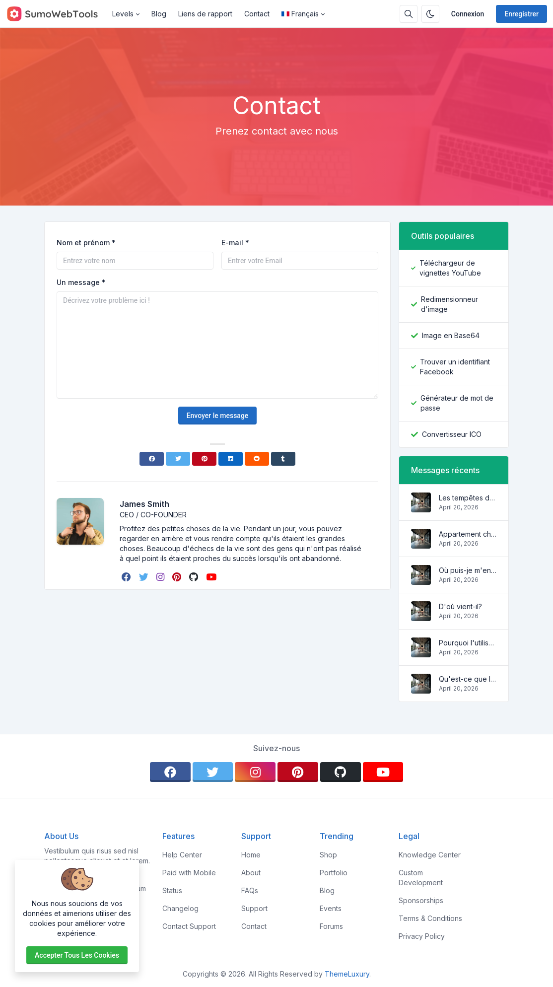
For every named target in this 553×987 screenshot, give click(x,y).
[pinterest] (177, 576)
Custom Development (421, 877)
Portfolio (333, 872)
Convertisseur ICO (452, 434)
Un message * (81, 282)
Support (254, 908)
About (251, 872)
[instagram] (161, 576)
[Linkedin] (230, 459)
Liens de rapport (205, 13)
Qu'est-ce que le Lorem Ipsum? (467, 679)
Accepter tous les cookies (77, 955)
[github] (194, 576)
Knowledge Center (430, 854)
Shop (328, 854)
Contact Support (189, 926)
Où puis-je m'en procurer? (467, 570)
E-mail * (235, 242)
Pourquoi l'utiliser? (467, 642)
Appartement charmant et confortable (467, 534)
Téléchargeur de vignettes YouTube (450, 268)
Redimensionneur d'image (449, 304)
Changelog (180, 908)
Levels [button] (123, 13)
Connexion (467, 14)
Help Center (182, 854)
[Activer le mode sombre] (430, 14)
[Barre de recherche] (408, 14)
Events (331, 908)
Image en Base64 (451, 335)
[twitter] (144, 576)
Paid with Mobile (189, 872)
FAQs (249, 890)
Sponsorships (421, 900)
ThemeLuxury (347, 974)
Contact (257, 13)
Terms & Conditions (430, 918)
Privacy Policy (422, 936)
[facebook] (127, 576)
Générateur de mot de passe (456, 403)
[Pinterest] (204, 459)
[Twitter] (178, 459)
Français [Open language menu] (300, 13)
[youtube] (212, 576)
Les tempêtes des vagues (467, 498)
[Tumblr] (283, 459)
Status (172, 890)
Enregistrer (521, 14)
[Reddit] (257, 459)
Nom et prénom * (86, 242)
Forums (331, 926)
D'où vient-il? (460, 606)
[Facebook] (151, 459)
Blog (158, 13)
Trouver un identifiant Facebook (455, 366)
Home (251, 854)
